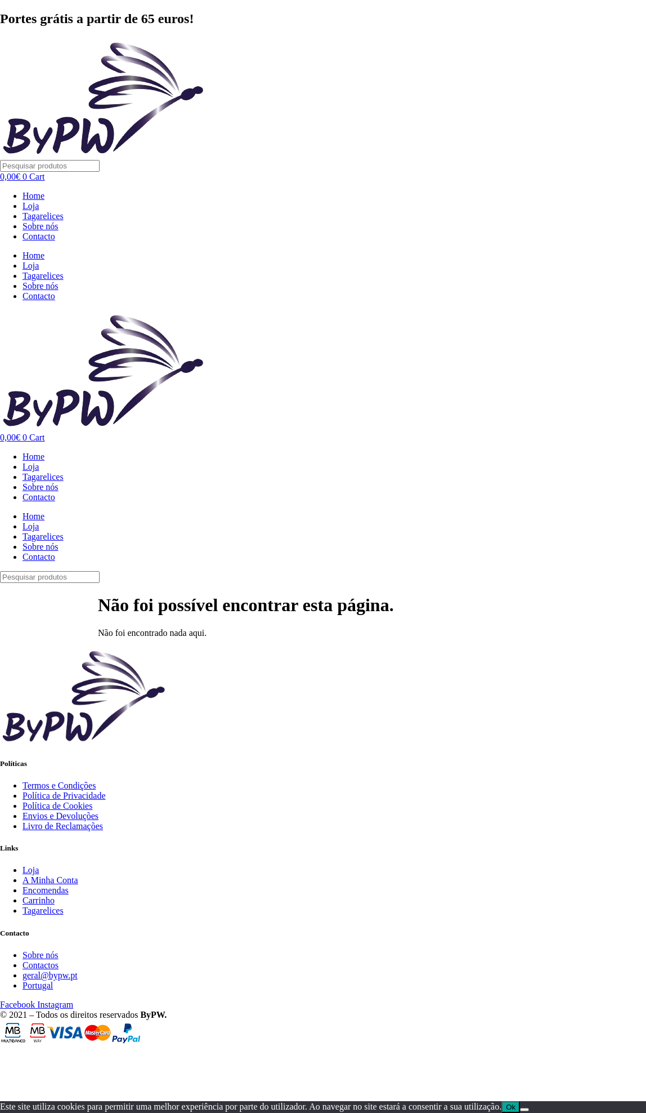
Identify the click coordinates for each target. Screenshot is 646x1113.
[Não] (524, 1109)
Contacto (39, 236)
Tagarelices (43, 216)
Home (33, 196)
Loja (31, 206)
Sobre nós (41, 226)
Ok (510, 1107)
